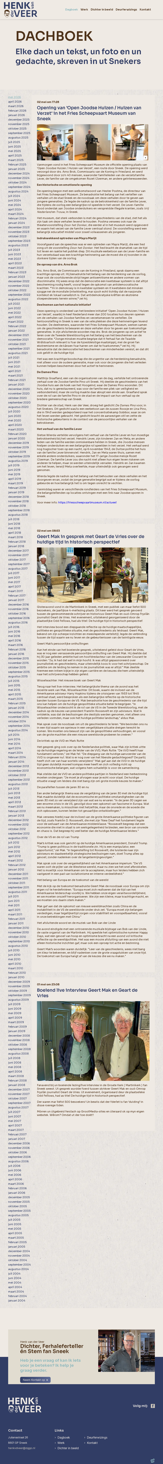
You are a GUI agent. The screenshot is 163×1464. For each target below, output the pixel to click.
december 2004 (19, 1251)
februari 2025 (17, 164)
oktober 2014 (17, 721)
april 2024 (15, 209)
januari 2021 (16, 384)
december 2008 (19, 1035)
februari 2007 (17, 1134)
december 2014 (18, 712)
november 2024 (18, 178)
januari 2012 (16, 869)
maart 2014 (15, 753)
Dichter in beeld (68, 1448)
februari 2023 (17, 272)
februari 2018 (17, 541)
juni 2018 (14, 524)
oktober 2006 (17, 1152)
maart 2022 (15, 321)
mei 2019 (14, 474)
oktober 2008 (17, 1044)
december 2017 (18, 550)
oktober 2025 (17, 128)
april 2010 (14, 964)
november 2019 (18, 447)
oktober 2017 (17, 559)
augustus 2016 (18, 622)
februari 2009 (17, 1026)
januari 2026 (16, 115)
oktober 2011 (16, 883)
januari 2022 (16, 330)
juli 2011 (13, 896)
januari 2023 (16, 277)
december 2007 (19, 1089)
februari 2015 (17, 703)
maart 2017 (15, 591)
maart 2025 (15, 160)
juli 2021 (13, 357)
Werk (61, 1443)
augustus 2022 (18, 299)
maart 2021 (15, 375)
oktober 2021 (17, 344)
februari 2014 (17, 757)
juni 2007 (14, 1116)
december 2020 (19, 389)
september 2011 (18, 887)
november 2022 (18, 286)
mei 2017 (14, 582)
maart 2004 (16, 1291)
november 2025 (18, 124)
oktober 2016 (17, 613)
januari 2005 (16, 1246)
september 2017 (19, 564)
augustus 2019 (18, 461)
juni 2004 (14, 1278)
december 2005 (19, 1197)
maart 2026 (15, 106)
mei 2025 (14, 151)
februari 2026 (17, 110)
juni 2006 (14, 1170)
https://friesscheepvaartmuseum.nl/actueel (87, 502)
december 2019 (18, 443)
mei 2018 (14, 528)
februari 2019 (17, 488)
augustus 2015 (18, 676)
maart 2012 (15, 860)
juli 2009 (14, 1004)
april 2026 (15, 101)
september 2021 (19, 348)
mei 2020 (14, 420)
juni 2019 (14, 470)
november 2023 (18, 232)
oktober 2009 (17, 991)
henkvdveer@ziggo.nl (21, 1448)
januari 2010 (16, 977)
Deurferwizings (97, 1437)
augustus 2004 (18, 1269)
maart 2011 (15, 914)
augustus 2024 (18, 191)
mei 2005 (14, 1229)
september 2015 (19, 672)
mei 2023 (14, 259)
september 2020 (19, 402)
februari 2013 (17, 811)
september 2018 (19, 510)
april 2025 (15, 155)
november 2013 (18, 770)
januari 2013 (16, 815)
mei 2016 (14, 636)
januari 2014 (16, 762)
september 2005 (19, 1211)
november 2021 (18, 339)
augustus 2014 (18, 730)
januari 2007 (16, 1139)
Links (59, 1430)
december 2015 (18, 658)
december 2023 (18, 227)
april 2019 (14, 479)
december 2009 (19, 982)
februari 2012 (17, 865)
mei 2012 (14, 851)
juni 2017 (14, 577)
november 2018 (18, 501)
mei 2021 (14, 366)
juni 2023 (14, 254)
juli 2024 (14, 196)
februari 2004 (17, 1296)
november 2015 (18, 663)
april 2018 (14, 533)
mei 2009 (14, 1013)
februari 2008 (17, 1080)
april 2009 (15, 1017)
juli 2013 (13, 788)
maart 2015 (15, 699)
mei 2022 (14, 312)
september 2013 (19, 779)
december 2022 (18, 281)
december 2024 (19, 173)
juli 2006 (14, 1166)
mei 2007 (14, 1121)
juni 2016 (14, 631)
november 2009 (19, 986)
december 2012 (18, 820)
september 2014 (19, 726)
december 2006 (19, 1143)
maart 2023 (15, 268)
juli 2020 (14, 411)
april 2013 (14, 802)
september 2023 (19, 241)
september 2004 (19, 1264)
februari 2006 (17, 1188)
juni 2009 (14, 1008)
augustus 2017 (18, 568)
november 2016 (18, 609)
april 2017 (14, 586)
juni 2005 (14, 1224)
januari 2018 (16, 546)
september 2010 (19, 941)
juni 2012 (14, 847)
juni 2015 (14, 685)
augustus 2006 (18, 1161)
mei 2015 (14, 690)
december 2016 (18, 604)
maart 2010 (15, 968)
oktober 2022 (17, 290)
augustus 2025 (18, 137)
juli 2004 (14, 1273)
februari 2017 (17, 595)
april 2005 (15, 1233)
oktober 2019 (17, 452)
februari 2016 (17, 649)
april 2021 (14, 371)
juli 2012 (13, 842)
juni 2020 (14, 416)
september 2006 (19, 1157)
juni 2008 (14, 1062)
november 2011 (18, 878)
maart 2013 (15, 806)
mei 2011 (13, 905)
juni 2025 (14, 146)
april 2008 (15, 1071)
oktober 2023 (17, 236)
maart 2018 (15, 537)
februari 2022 (17, 326)
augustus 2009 (18, 1000)
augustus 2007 (18, 1107)
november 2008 (19, 1040)
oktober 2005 (17, 1206)
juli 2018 (13, 519)
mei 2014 (14, 744)
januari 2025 (16, 169)
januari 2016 (16, 654)
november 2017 (18, 555)
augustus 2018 (18, 515)
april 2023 (15, 263)
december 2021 (18, 335)
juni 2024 (14, 200)
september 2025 (19, 133)
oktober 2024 (17, 182)
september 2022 (19, 295)
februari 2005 (17, 1242)
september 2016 (19, 618)
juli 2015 (13, 681)
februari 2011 (16, 919)
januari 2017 (16, 600)
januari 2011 (15, 923)
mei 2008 (14, 1067)
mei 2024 (14, 205)
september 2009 (19, 995)
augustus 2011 (17, 892)
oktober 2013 (17, 775)
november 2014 (18, 717)
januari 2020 (16, 438)
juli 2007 (14, 1112)
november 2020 (19, 393)
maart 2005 (16, 1237)
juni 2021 (14, 362)
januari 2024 (16, 223)
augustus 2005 (18, 1215)
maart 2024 (16, 214)
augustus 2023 (18, 245)
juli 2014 (13, 735)
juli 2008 (14, 1058)
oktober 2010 (17, 937)
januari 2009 (16, 1031)
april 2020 (15, 425)
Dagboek (63, 1437)
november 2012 (18, 824)
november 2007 (19, 1094)
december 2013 (18, 766)
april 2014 (14, 748)
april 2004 (15, 1287)
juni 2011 (13, 901)
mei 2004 (14, 1282)
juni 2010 (14, 955)
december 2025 (18, 119)
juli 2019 (13, 465)
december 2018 (18, 497)
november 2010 (18, 932)
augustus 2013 (18, 784)
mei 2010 (14, 959)
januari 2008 (16, 1085)
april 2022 (15, 317)
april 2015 (14, 694)
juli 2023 (14, 250)
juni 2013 (14, 793)
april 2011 (14, 910)
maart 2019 (15, 483)
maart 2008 (16, 1076)
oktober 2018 (17, 506)
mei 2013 (14, 797)
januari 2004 (16, 1300)
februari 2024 (17, 218)
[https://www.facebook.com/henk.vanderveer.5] (153, 1406)
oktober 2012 (17, 829)
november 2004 (19, 1255)
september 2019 (19, 456)
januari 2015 (16, 708)
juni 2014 (14, 739)
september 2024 (19, 187)
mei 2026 (14, 97)
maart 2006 (16, 1184)
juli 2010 (14, 950)
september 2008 (19, 1049)
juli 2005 (14, 1220)
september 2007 (19, 1103)
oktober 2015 (17, 667)
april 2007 (15, 1125)
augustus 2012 (18, 838)
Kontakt (92, 1443)
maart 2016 (15, 645)
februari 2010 (17, 973)
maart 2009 (16, 1022)
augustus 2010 (18, 946)
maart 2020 (16, 429)
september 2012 (19, 833)
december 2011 (18, 874)
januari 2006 (16, 1193)
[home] (20, 9)
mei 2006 (14, 1175)
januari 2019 (16, 492)
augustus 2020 (18, 407)
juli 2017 (13, 573)
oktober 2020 (17, 398)
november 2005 (19, 1202)
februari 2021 (17, 380)
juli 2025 (14, 142)
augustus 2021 (18, 353)
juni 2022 (14, 308)
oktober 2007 (17, 1098)
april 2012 (14, 856)
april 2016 (14, 640)
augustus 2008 (18, 1053)
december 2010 (18, 928)
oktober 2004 (17, 1260)
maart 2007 (16, 1130)
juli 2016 (13, 627)
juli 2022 (14, 304)
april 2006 (15, 1179)
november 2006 (19, 1148)
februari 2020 (17, 434)
